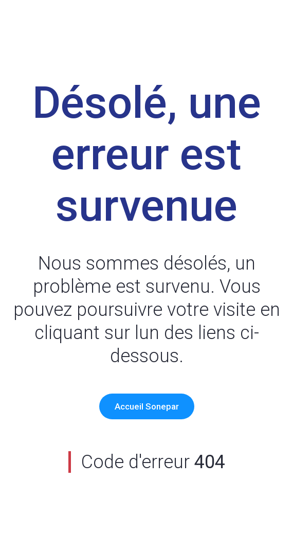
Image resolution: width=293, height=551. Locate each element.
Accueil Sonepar (147, 406)
